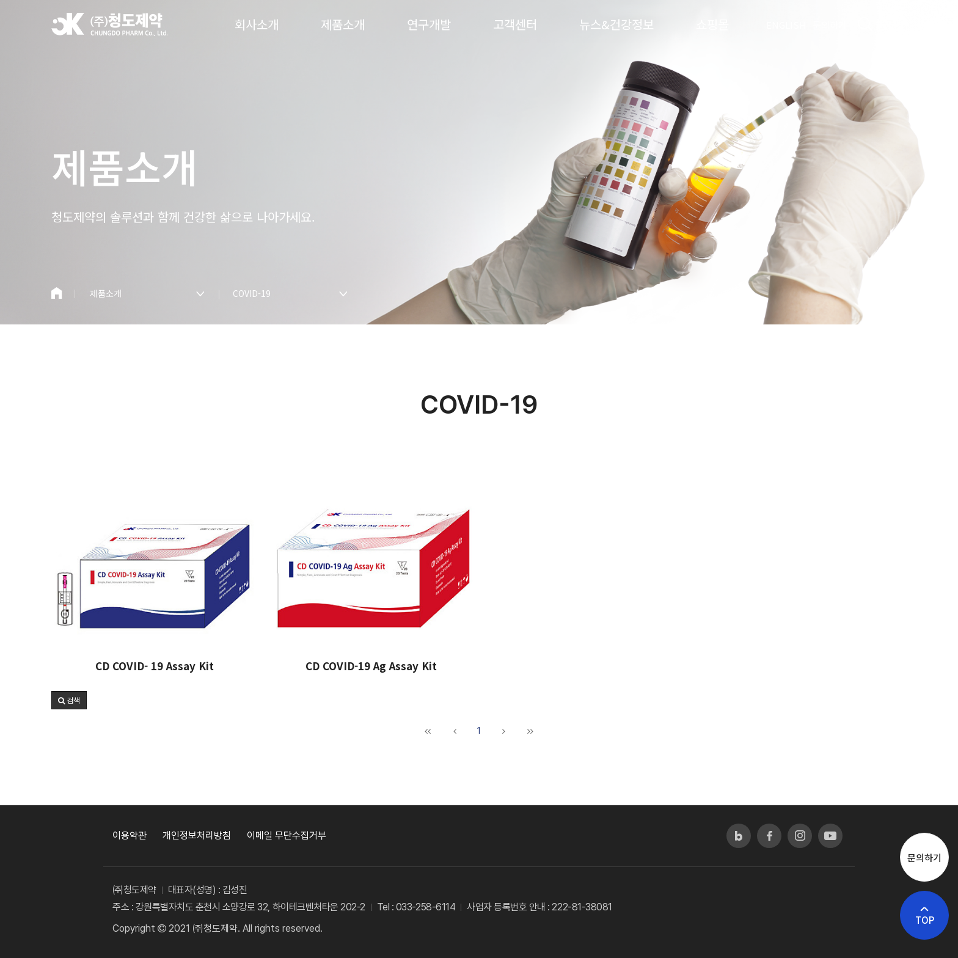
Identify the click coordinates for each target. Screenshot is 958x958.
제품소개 (106, 293)
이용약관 (129, 835)
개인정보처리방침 (197, 835)
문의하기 (830, 24)
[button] (69, 700)
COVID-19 (252, 293)
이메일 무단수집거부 (286, 835)
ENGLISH (786, 24)
